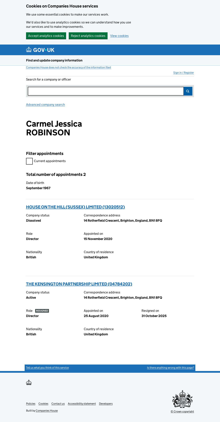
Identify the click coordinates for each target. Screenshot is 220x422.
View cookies (119, 35)
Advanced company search (45, 105)
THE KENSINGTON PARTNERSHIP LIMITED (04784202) (79, 283)
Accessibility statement (82, 403)
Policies (30, 403)
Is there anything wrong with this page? (170, 367)
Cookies (43, 403)
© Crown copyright (182, 411)
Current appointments (46, 161)
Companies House (47, 410)
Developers (106, 403)
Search (188, 91)
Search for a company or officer (48, 79)
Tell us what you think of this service (47, 367)
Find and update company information (54, 60)
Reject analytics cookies (88, 36)
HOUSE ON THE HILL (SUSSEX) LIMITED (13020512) (75, 206)
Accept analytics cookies (46, 36)
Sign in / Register (183, 72)
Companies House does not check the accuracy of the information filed (68, 67)
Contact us (58, 403)
